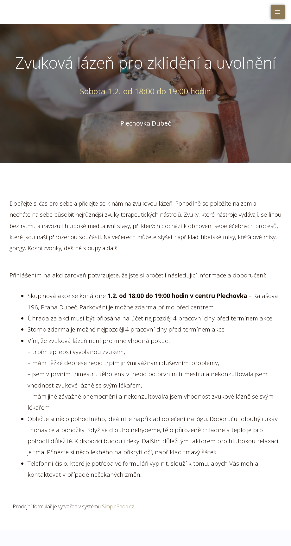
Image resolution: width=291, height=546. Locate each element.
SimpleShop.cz (118, 506)
